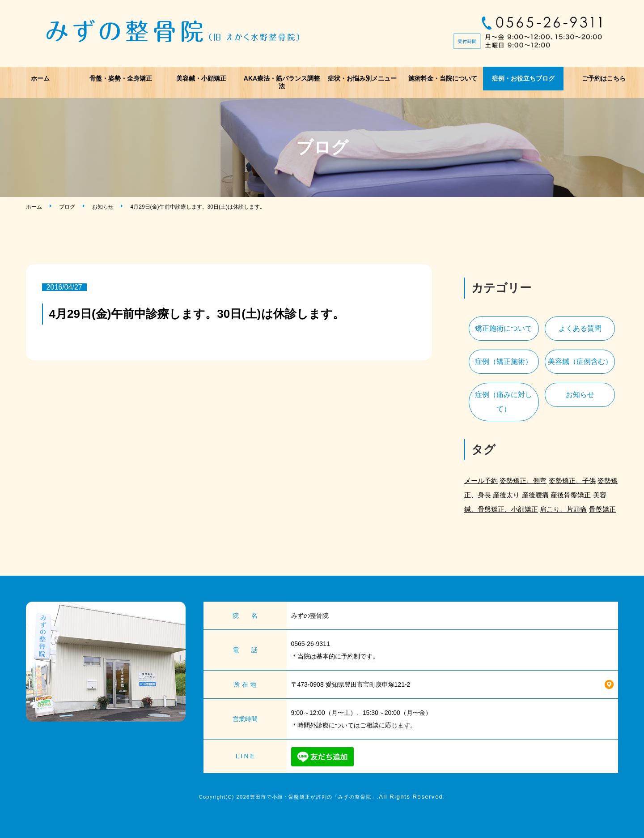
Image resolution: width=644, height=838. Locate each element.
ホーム (40, 78)
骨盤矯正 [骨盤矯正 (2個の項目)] (602, 509)
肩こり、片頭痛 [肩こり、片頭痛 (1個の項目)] (563, 509)
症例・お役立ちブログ (523, 78)
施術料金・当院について (442, 78)
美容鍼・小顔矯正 (201, 78)
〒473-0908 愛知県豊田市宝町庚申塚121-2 (351, 684)
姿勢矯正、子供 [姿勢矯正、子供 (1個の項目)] (572, 480)
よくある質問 (580, 328)
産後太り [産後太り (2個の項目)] (506, 495)
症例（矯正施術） (503, 361)
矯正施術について (503, 328)
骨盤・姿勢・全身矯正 (120, 78)
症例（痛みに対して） (503, 402)
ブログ (67, 207)
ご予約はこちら (604, 78)
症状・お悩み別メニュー (362, 78)
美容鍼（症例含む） (580, 361)
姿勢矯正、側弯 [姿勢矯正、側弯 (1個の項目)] (523, 480)
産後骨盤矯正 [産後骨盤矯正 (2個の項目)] (571, 495)
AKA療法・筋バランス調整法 (282, 82)
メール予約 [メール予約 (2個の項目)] (481, 480)
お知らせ (103, 207)
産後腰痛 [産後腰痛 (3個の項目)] (535, 495)
